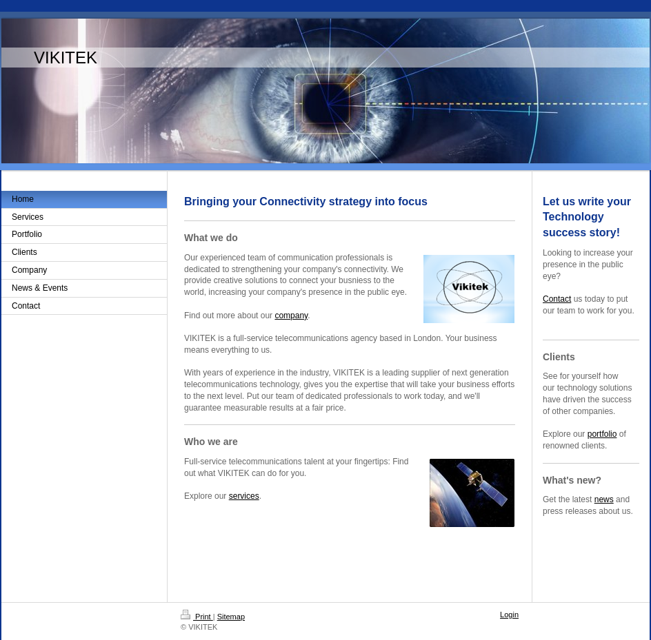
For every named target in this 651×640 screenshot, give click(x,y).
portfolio (602, 434)
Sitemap (231, 616)
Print (197, 616)
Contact (557, 299)
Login (509, 614)
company (291, 315)
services (244, 496)
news (604, 499)
